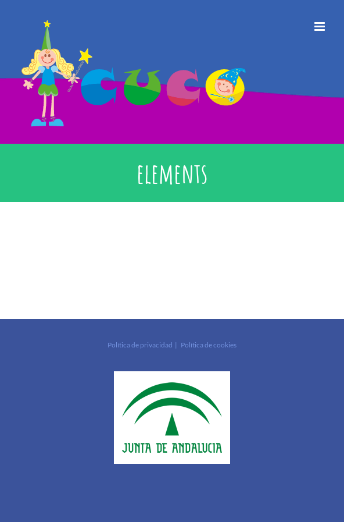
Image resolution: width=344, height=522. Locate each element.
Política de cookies (208, 344)
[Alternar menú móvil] (320, 26)
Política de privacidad (140, 344)
